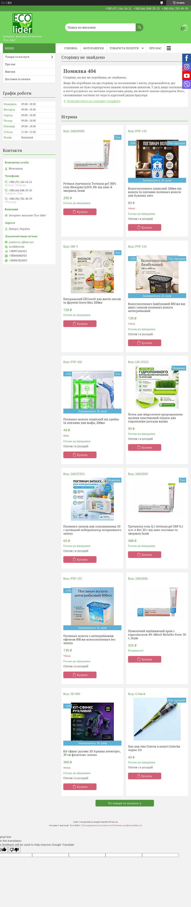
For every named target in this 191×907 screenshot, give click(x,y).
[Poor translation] (14, 850)
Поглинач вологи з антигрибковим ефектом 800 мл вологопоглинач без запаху (89, 639)
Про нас (155, 48)
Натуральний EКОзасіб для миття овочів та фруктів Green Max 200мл (92, 300)
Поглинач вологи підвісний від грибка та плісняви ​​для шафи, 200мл (91, 420)
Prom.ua (113, 821)
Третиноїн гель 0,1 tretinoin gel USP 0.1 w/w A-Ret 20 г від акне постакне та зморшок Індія (155, 530)
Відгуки (10, 71)
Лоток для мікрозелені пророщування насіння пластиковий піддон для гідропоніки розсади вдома (155, 418)
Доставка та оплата (17, 79)
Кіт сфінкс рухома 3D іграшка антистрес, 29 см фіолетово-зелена (91, 752)
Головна (70, 48)
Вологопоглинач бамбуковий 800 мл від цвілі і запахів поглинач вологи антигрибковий (156, 307)
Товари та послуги (124, 48)
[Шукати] (139, 25)
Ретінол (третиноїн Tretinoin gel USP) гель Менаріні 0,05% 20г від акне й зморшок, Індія (89, 187)
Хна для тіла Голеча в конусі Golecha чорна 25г (154, 748)
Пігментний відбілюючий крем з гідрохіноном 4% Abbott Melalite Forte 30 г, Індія (157, 634)
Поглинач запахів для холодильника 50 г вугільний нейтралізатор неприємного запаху (92, 530)
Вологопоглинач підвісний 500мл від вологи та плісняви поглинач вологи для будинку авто (154, 192)
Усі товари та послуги (123, 803)
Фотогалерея (93, 48)
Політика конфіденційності (127, 825)
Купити (82, 212)
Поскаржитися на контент (97, 825)
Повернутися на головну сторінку (93, 101)
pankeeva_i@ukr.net (21, 242)
